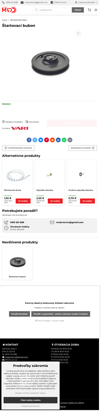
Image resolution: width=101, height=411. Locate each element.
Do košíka (72, 112)
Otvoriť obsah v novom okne (49, 320)
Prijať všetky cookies (30, 404)
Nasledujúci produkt (82, 148)
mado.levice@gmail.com (16, 357)
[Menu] (96, 10)
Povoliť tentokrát (19, 314)
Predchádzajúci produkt (18, 148)
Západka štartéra (44, 190)
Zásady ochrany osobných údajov (68, 402)
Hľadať (78, 10)
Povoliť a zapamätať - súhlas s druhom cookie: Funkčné (61, 314)
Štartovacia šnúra (12, 190)
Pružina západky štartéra (80, 190)
